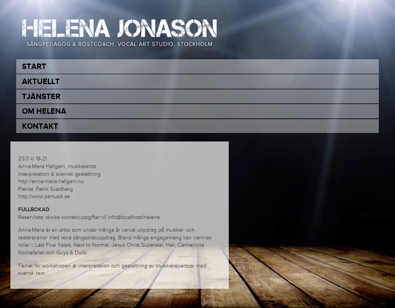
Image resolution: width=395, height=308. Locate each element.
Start (34, 66)
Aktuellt (41, 81)
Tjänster (41, 96)
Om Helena (44, 111)
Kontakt (40, 126)
